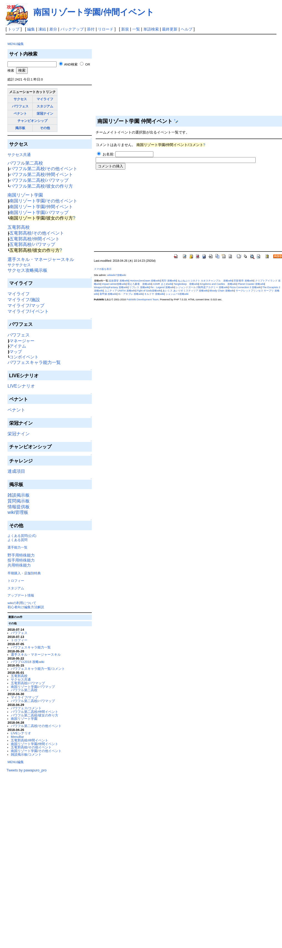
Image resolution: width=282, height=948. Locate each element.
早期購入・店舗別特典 (24, 573)
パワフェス (20, 106)
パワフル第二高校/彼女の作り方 (41, 186)
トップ (13, 29)
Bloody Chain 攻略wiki (221, 290)
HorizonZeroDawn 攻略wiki (145, 280)
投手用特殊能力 (21, 560)
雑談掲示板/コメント (26, 754)
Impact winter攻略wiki (114, 284)
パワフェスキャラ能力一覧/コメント (38, 668)
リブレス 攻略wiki (139, 287)
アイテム (17, 346)
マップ (15, 351)
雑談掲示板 (18, 495)
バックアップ (72, 29)
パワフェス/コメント (26, 708)
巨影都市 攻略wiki (244, 280)
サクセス (20, 99)
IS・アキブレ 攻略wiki (130, 294)
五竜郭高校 (18, 227)
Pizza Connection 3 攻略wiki (245, 287)
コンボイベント (24, 356)
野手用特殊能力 (21, 555)
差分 (53, 29)
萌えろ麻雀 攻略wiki (139, 284)
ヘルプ (186, 29)
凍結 (42, 29)
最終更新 (169, 29)
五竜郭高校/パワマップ (32, 244)
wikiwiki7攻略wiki (116, 275)
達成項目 (16, 471)
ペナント (20, 113)
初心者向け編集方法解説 (25, 607)
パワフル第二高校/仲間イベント (41, 174)
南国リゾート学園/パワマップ (38, 212)
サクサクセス (19, 265)
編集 (31, 29)
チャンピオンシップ (32, 120)
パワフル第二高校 (25, 163)
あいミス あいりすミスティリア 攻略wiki (185, 290)
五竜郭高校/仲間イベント (34, 239)
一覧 (136, 29)
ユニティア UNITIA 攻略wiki (120, 290)
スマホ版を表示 (102, 269)
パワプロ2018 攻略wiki (27, 661)
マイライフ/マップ (25, 305)
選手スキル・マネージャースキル (40, 259)
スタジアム (45, 106)
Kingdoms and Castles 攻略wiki (218, 284)
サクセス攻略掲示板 (27, 270)
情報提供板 (18, 506)
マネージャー (21, 340)
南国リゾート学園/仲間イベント (93, 12)
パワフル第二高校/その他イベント (43, 168)
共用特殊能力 (19, 565)
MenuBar (17, 736)
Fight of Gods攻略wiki (149, 290)
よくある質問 (17, 540)
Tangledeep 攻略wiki (186, 284)
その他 (45, 128)
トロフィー (15, 580)
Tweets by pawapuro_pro (26, 770)
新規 (125, 29)
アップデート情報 (20, 595)
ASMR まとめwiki (162, 284)
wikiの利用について (21, 603)
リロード (105, 29)
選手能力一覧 (17, 547)
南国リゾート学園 (25, 195)
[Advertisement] (48, 855)
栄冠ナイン (45, 113)
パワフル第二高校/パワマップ (38, 180)
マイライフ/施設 (23, 299)
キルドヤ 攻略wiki (154, 294)
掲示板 (20, 128)
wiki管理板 (17, 512)
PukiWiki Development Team (143, 299)
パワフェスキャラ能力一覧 (34, 362)
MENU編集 (15, 44)
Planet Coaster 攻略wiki (251, 284)
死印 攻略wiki (168, 280)
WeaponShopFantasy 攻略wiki (111, 287)
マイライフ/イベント (28, 311)
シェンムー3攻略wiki (177, 294)
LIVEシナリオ (21, 386)
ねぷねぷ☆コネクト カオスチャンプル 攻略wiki (205, 280)
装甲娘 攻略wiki (108, 294)
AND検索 (71, 64)
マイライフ (45, 99)
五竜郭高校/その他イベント (36, 233)
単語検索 (151, 29)
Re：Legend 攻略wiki (162, 287)
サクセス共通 (19, 154)
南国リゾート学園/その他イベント (43, 200)
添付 (91, 29)
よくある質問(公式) (21, 535)
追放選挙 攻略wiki (119, 280)
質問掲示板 (18, 501)
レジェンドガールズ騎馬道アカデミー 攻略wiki (202, 287)
